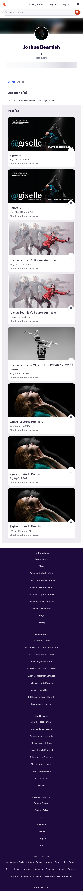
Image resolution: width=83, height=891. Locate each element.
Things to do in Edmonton (41, 757)
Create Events (41, 559)
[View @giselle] (41, 134)
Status (62, 869)
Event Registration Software (42, 601)
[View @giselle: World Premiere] (41, 400)
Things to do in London (41, 764)
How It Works (10, 862)
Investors (28, 869)
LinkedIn (41, 831)
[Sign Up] (66, 4)
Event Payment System (41, 661)
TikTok (41, 845)
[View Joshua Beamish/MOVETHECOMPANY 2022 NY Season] (41, 343)
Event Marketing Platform (41, 573)
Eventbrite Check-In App (41, 587)
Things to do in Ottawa (41, 743)
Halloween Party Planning (41, 682)
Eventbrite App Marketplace (41, 594)
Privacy (14, 876)
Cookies (39, 876)
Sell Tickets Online (41, 640)
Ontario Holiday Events (41, 728)
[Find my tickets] (35, 4)
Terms (71, 869)
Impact (17, 869)
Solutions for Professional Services (41, 668)
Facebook (41, 824)
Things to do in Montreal (41, 750)
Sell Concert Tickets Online (41, 654)
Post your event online (41, 704)
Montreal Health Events (41, 721)
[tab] (12, 81)
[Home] (4, 4)
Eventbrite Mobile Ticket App (41, 580)
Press (8, 869)
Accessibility (26, 876)
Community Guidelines (41, 608)
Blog (57, 862)
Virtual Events (41, 778)
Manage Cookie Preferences (58, 876)
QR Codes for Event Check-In (41, 697)
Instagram (41, 838)
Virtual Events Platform (41, 689)
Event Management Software (41, 675)
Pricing (41, 566)
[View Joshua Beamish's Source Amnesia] (41, 238)
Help (64, 862)
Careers (72, 862)
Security (39, 869)
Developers (51, 869)
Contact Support (41, 803)
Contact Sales (41, 810)
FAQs (41, 615)
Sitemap (41, 622)
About (49, 862)
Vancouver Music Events (41, 735)
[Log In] (53, 4)
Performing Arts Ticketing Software (41, 647)
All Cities (41, 785)
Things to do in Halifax (41, 771)
